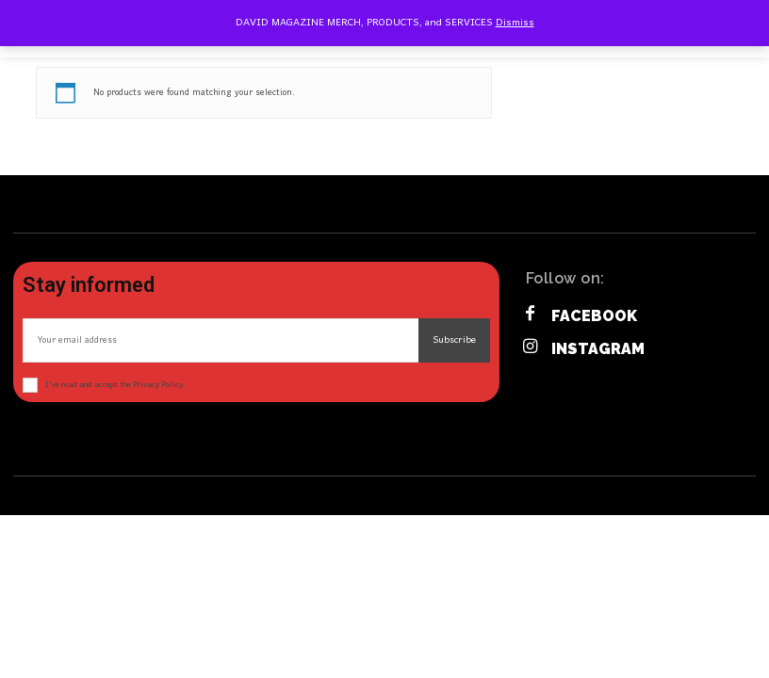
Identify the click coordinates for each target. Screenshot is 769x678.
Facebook (594, 316)
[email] (220, 340)
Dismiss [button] (515, 22)
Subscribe (454, 340)
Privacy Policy (158, 385)
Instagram (598, 349)
